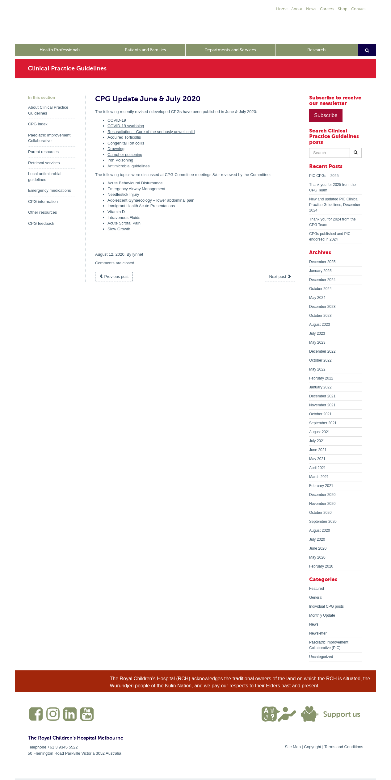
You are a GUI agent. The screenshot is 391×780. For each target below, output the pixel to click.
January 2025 (320, 271)
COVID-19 (116, 120)
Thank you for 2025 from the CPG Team (332, 187)
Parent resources (43, 151)
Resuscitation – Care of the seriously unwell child (151, 131)
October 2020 (320, 512)
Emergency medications (49, 190)
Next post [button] (280, 276)
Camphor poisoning (124, 154)
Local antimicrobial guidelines (44, 176)
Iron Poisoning (120, 160)
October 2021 (320, 414)
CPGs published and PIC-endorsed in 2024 (330, 236)
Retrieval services (44, 163)
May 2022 (317, 369)
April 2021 (317, 468)
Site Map (293, 746)
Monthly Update (322, 615)
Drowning (115, 148)
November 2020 (322, 503)
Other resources (42, 212)
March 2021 (319, 477)
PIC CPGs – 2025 (323, 176)
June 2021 (317, 450)
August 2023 (319, 324)
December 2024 (322, 280)
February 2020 (321, 566)
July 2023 (317, 333)
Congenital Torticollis (125, 143)
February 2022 (321, 378)
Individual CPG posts (326, 606)
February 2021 (321, 486)
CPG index (38, 124)
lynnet (137, 254)
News (313, 624)
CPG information (43, 201)
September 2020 (323, 521)
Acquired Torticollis (124, 137)
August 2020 (319, 530)
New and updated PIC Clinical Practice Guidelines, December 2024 (334, 204)
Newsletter (318, 633)
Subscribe (326, 115)
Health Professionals (60, 50)
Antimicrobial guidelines (128, 166)
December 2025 (322, 262)
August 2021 (319, 432)
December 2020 (322, 495)
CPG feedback (41, 223)
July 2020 (317, 539)
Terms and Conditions (343, 746)
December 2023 (322, 306)
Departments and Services (230, 50)
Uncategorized (321, 657)
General (315, 597)
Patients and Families (145, 50)
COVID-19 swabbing (125, 126)
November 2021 (322, 405)
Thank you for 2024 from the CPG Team (332, 222)
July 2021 (317, 441)
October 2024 (320, 289)
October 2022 (320, 360)
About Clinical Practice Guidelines (48, 110)
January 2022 (320, 387)
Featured (316, 588)
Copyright (312, 746)
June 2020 (317, 548)
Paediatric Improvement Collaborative (49, 138)
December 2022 (322, 351)
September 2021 (323, 423)
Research (316, 50)
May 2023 (317, 342)
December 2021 (322, 396)
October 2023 (320, 315)
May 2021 (317, 459)
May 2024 (317, 298)
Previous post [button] (113, 276)
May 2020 (317, 557)
